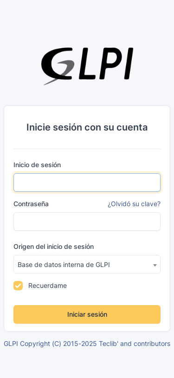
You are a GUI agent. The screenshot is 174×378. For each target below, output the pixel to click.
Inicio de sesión (37, 165)
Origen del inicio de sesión (53, 246)
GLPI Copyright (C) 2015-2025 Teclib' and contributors (87, 343)
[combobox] (87, 264)
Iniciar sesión (87, 314)
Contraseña (31, 204)
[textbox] (87, 264)
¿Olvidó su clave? (134, 204)
